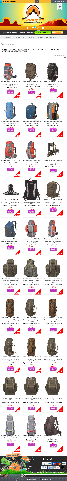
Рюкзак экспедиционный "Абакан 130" (32, 242)
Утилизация (28, 466)
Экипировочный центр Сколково (10, 37)
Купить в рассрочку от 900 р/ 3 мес (32, 81)
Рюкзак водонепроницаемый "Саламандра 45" (53, 438)
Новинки (28, 468)
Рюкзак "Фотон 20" (53, 123)
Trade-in (28, 464)
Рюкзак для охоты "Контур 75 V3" (53, 281)
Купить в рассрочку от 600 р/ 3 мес (32, 199)
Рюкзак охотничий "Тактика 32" (53, 202)
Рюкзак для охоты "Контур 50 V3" (11, 281)
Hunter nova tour (58, 49)
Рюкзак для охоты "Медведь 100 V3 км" (10, 320)
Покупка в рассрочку (28, 459)
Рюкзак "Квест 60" (53, 84)
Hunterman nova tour (10, 51)
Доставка (30, 32)
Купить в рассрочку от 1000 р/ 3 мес (32, 278)
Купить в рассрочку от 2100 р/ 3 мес (32, 120)
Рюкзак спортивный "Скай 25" (10, 241)
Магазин (7, 33)
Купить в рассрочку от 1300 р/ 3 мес (53, 160)
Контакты (22, 32)
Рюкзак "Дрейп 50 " (32, 84)
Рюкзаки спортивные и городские (47, 37)
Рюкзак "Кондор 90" (10, 163)
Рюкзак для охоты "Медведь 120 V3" (10, 359)
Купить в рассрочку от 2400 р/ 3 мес (10, 160)
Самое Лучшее (28, 461)
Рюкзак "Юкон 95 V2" (31, 438)
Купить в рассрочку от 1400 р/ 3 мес (53, 81)
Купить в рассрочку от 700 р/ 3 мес (53, 120)
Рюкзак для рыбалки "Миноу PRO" (32, 202)
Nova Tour (31, 37)
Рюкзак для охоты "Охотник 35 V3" (10, 399)
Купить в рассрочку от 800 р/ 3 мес (10, 120)
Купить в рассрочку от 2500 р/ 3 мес (32, 238)
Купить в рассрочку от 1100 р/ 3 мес (53, 199)
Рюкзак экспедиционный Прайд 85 (10, 84)
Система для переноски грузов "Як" (53, 163)
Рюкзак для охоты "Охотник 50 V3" (31, 399)
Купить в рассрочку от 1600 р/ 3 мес (10, 435)
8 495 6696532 (9, 1)
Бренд (24, 37)
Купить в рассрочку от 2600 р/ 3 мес (32, 160)
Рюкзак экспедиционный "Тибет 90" (53, 242)
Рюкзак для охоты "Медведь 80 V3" (53, 359)
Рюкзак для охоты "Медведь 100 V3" (32, 320)
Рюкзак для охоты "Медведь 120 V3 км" (53, 320)
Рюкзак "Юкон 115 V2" (10, 438)
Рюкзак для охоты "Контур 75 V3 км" (32, 281)
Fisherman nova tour (18, 49)
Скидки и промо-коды (42, 32)
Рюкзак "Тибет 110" (32, 163)
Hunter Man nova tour (38, 49)
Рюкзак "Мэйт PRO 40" (32, 123)
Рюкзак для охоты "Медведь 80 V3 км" (32, 359)
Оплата (14, 32)
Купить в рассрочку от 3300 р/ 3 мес (10, 81)
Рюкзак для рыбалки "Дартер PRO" (10, 202)
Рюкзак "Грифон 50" (10, 123)
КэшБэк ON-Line (57, 32)
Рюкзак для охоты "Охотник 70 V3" (53, 399)
